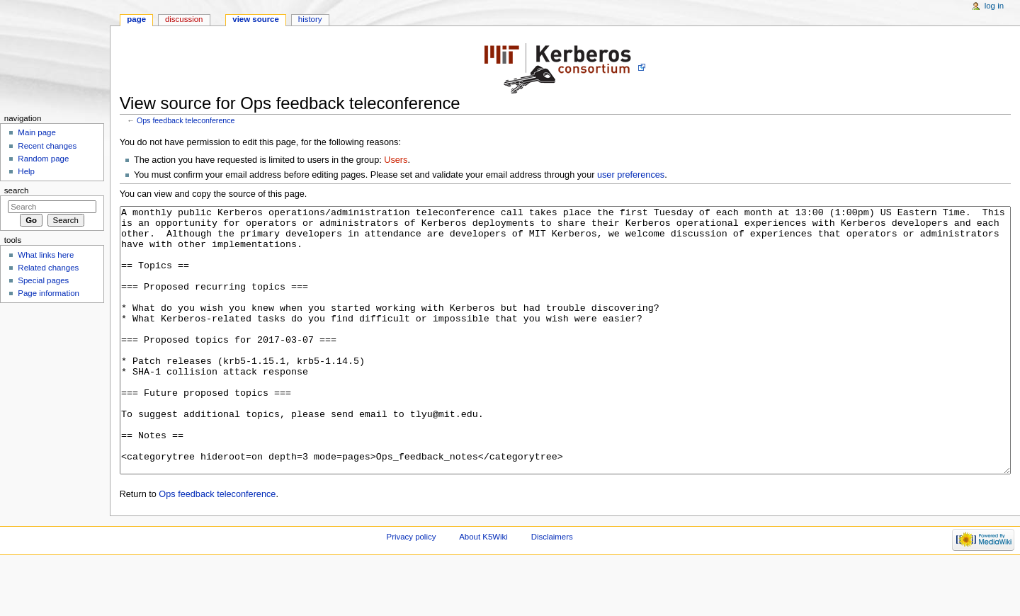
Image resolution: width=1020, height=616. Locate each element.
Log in (994, 5)
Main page (37, 132)
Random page (43, 158)
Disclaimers (552, 590)
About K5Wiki (483, 590)
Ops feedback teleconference (186, 120)
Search (16, 190)
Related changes (48, 267)
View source (255, 19)
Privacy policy (411, 590)
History (310, 19)
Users (395, 160)
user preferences (630, 175)
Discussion (184, 19)
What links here (46, 255)
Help (26, 171)
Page (136, 19)
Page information (48, 293)
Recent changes (47, 146)
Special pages (43, 280)
